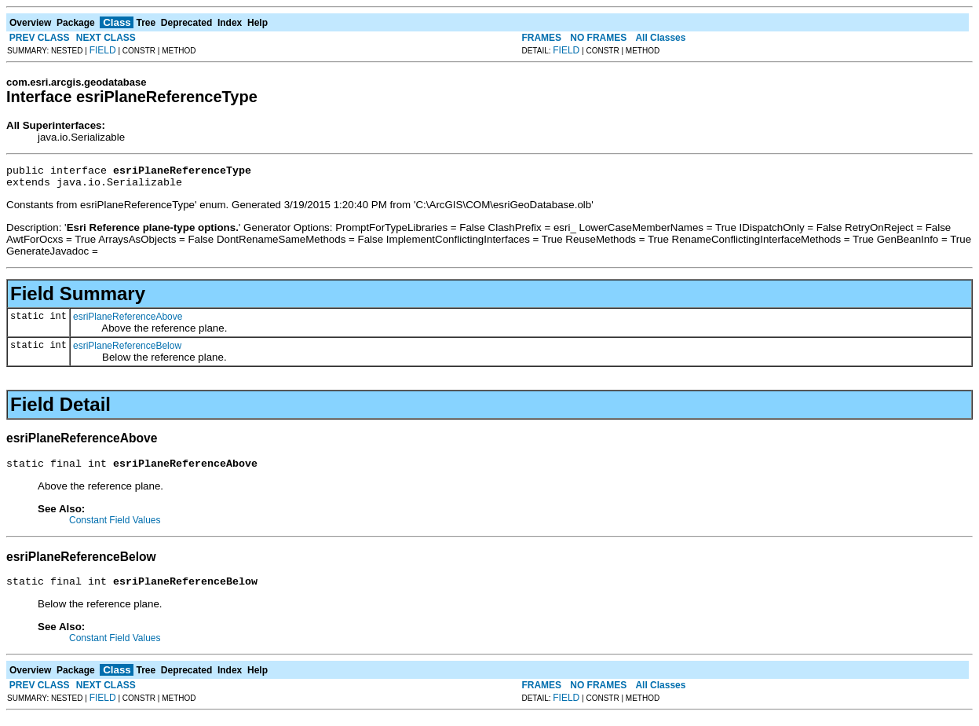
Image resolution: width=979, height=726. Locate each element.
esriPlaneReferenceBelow (127, 350)
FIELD (102, 50)
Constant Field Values (115, 527)
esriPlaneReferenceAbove (127, 321)
